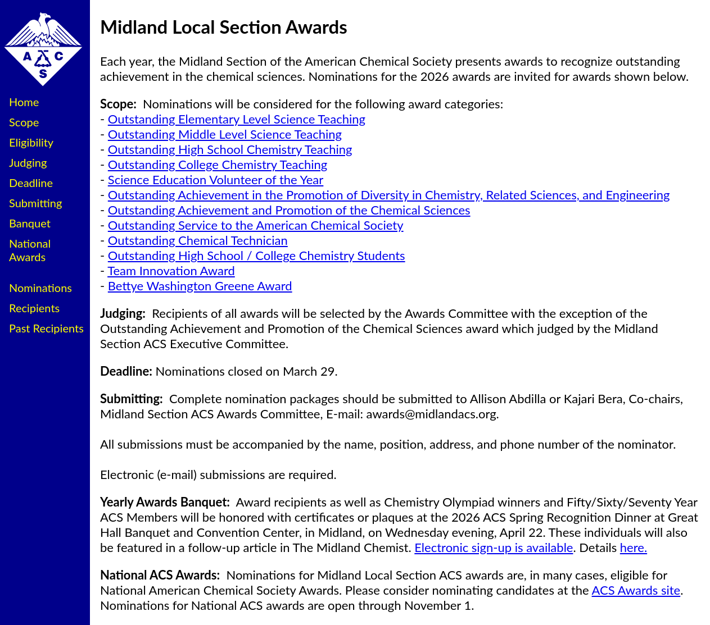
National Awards (30, 249)
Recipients (34, 307)
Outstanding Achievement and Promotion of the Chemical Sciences (289, 209)
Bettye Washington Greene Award (200, 285)
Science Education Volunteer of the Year (216, 179)
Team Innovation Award (171, 270)
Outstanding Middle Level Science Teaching (225, 134)
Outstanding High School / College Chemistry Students (256, 255)
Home (24, 101)
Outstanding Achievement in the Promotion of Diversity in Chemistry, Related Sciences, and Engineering (389, 194)
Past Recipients (46, 328)
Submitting (35, 202)
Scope (24, 122)
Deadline (31, 182)
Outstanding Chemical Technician (198, 240)
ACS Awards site (636, 589)
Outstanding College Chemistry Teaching (217, 164)
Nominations (40, 287)
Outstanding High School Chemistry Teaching (230, 149)
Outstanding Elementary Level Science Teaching (236, 118)
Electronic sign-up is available (493, 547)
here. (633, 547)
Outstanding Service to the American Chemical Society (256, 224)
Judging (28, 162)
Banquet (30, 223)
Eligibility (31, 142)
